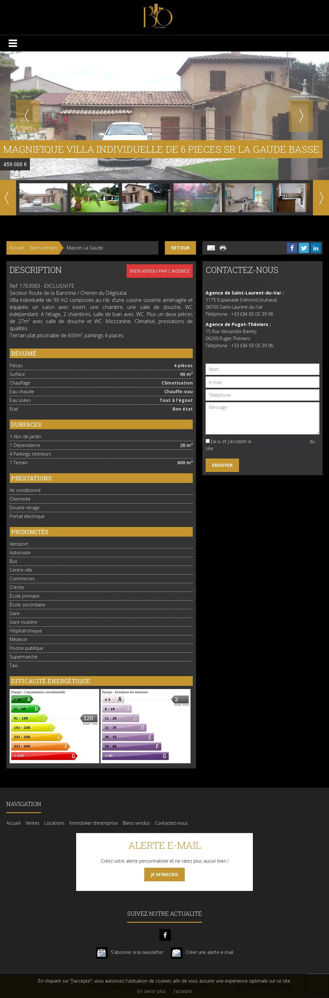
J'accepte (182, 991)
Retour (180, 248)
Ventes (32, 823)
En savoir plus (151, 991)
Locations (54, 823)
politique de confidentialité (280, 441)
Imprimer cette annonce (223, 247)
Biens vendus (44, 248)
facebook (165, 935)
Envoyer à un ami (211, 247)
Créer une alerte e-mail (209, 952)
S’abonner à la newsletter (137, 952)
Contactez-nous (171, 823)
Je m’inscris (164, 874)
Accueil (17, 248)
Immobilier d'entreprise (93, 823)
